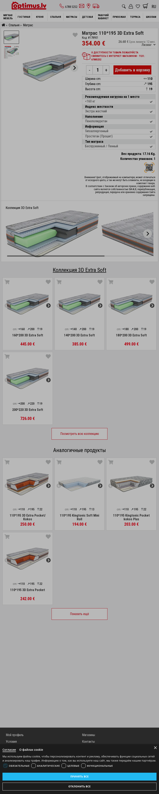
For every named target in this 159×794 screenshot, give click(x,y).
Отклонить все (79, 786)
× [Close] (155, 747)
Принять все (79, 776)
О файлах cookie (31, 750)
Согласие (9, 750)
